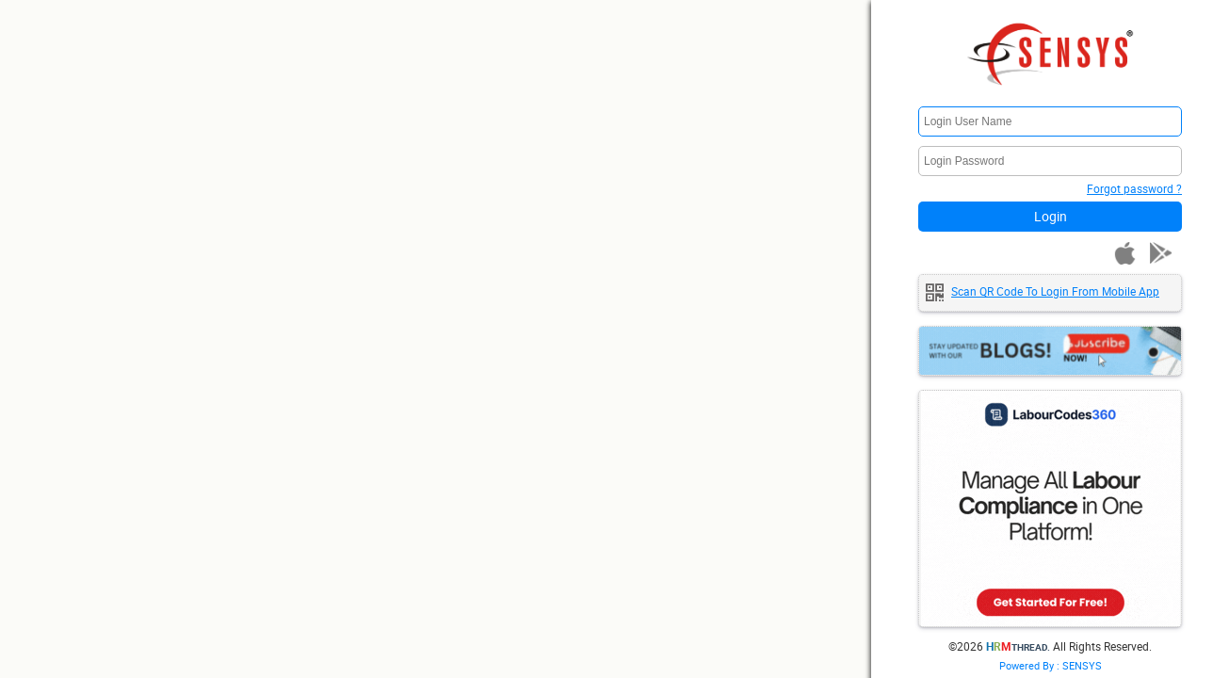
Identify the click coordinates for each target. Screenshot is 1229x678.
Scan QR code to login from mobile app (1055, 291)
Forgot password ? (1134, 188)
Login (1050, 216)
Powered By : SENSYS (1050, 665)
